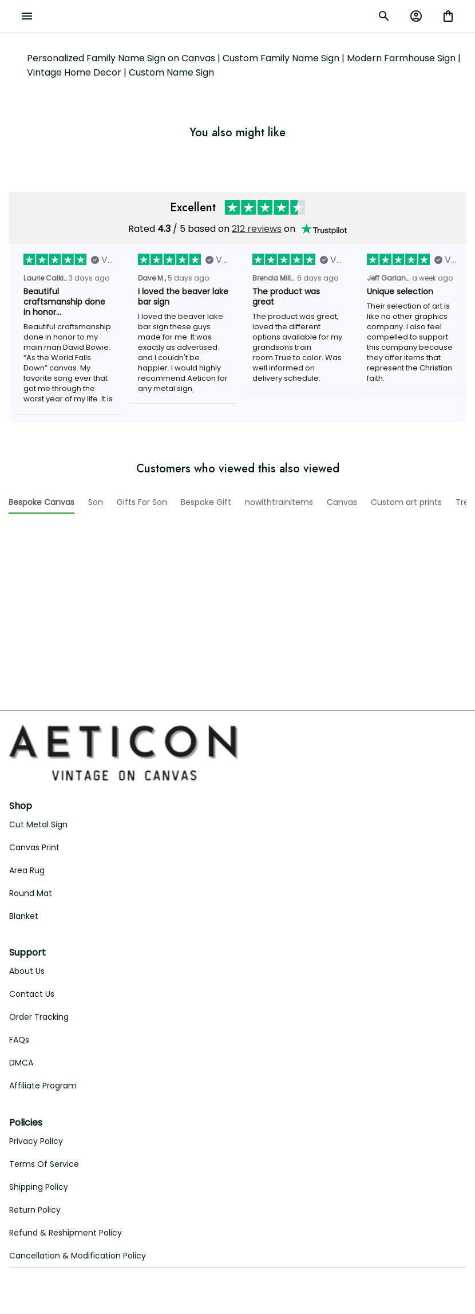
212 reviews (257, 228)
